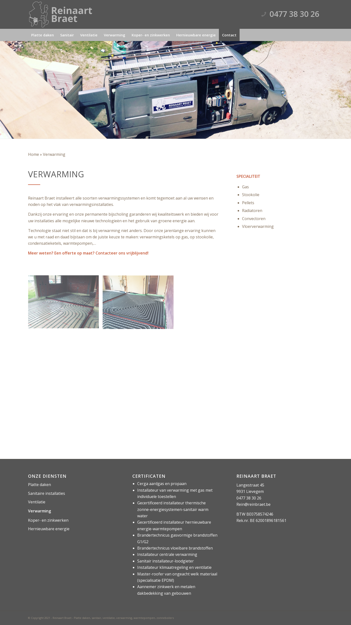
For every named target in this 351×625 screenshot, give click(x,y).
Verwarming (39, 511)
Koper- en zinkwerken (48, 520)
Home (33, 154)
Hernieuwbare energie (48, 528)
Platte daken (39, 484)
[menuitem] (42, 35)
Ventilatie (36, 502)
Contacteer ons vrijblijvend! (122, 253)
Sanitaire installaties (46, 493)
